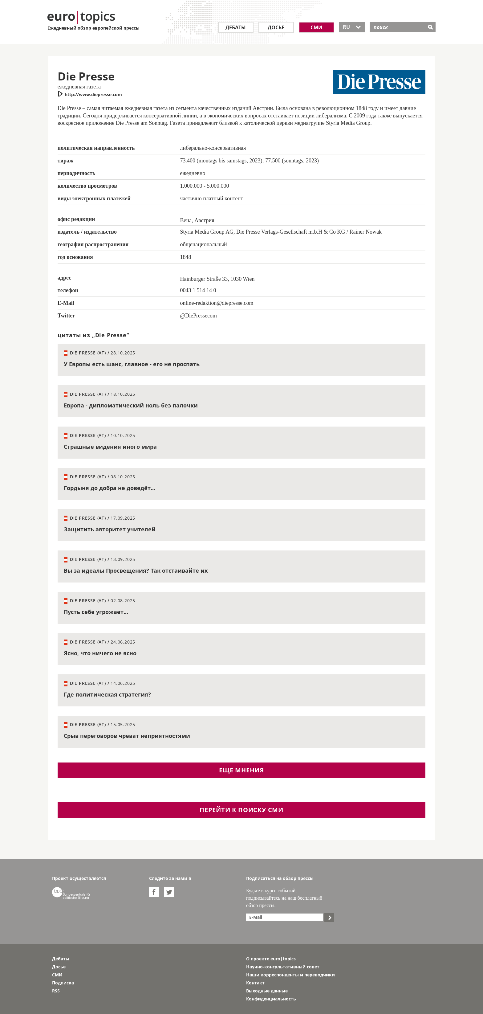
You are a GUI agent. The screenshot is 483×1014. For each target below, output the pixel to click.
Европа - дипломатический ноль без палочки (131, 405)
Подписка (63, 983)
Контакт (255, 983)
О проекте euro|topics (271, 959)
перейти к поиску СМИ (241, 810)
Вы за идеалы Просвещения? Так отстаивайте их (136, 570)
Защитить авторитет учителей (110, 529)
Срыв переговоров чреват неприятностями (127, 735)
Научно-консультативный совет (282, 967)
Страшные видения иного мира (110, 446)
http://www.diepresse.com (90, 94)
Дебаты (235, 27)
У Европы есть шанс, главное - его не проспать (132, 364)
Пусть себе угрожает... (96, 611)
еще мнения (241, 770)
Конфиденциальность (271, 999)
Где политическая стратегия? (107, 694)
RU (352, 26)
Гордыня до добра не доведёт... (109, 488)
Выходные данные (267, 991)
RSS (56, 991)
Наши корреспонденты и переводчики (290, 975)
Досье (276, 27)
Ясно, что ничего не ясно (100, 653)
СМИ (316, 27)
